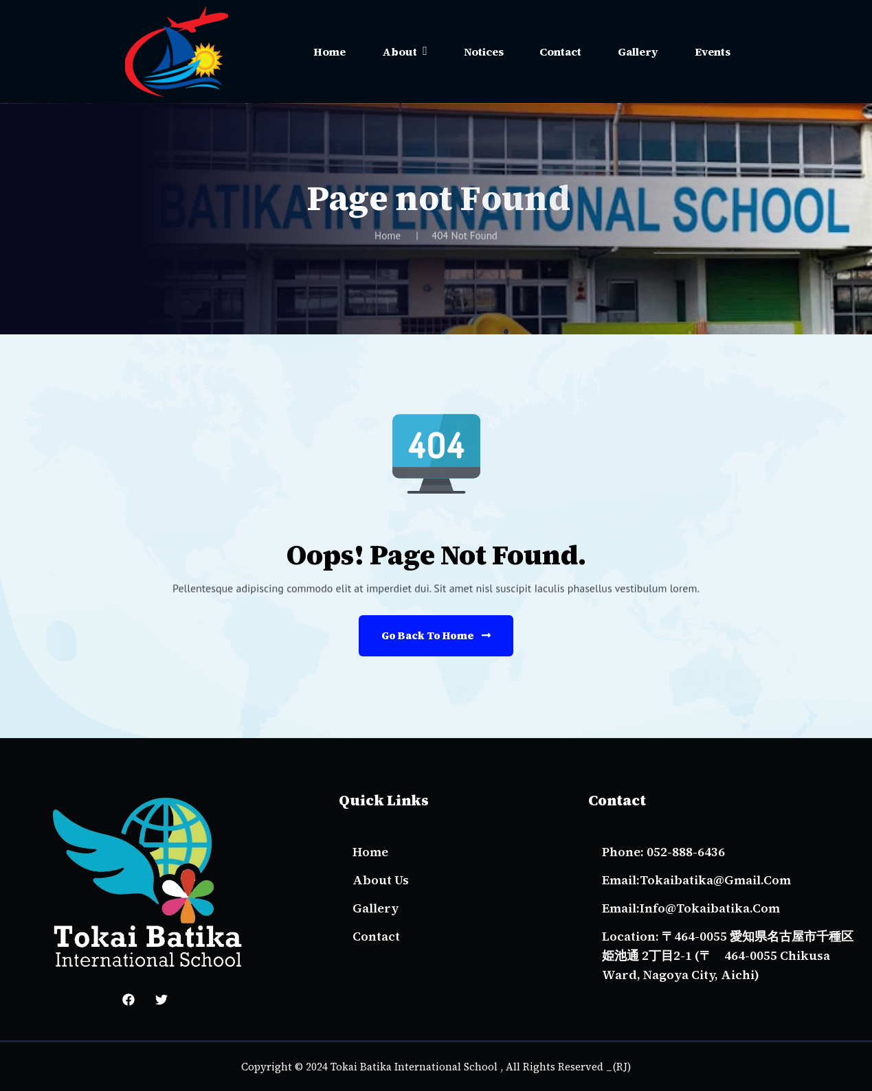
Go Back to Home (436, 635)
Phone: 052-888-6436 (663, 851)
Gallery (638, 51)
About (399, 51)
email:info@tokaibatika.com (691, 908)
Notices (484, 51)
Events (712, 51)
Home (329, 51)
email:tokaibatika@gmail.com (696, 879)
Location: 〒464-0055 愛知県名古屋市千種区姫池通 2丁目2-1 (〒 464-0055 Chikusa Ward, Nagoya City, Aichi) (727, 955)
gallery (376, 908)
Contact (560, 51)
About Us (381, 879)
